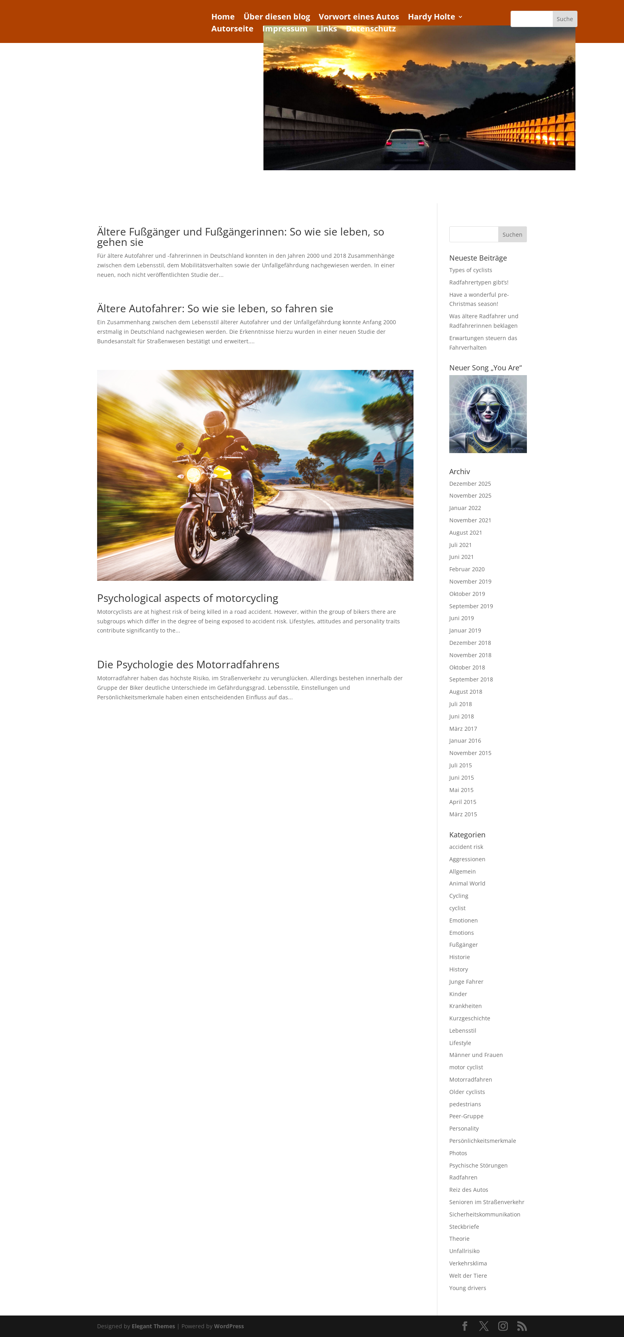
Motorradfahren (470, 1079)
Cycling (458, 895)
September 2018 (471, 679)
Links (326, 30)
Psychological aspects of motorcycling (187, 598)
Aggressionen (467, 859)
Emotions (461, 932)
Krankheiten (465, 1006)
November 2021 (470, 520)
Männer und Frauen (476, 1055)
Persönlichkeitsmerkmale (482, 1140)
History (458, 969)
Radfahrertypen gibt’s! (479, 282)
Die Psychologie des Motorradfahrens (188, 664)
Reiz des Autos (468, 1189)
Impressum (285, 30)
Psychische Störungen (478, 1165)
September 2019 (471, 606)
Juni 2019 (461, 618)
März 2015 (463, 814)
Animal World (467, 883)
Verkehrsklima (468, 1263)
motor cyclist (466, 1067)
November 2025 (470, 495)
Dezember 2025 (470, 483)
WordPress (229, 1326)
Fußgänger (463, 944)
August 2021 (465, 532)
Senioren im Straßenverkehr (487, 1202)
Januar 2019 (465, 630)
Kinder (458, 994)
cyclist (457, 908)
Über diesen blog (277, 18)
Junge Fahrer (466, 981)
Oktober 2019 (467, 593)
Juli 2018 (460, 704)
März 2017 (463, 728)
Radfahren (463, 1177)
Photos (458, 1153)
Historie (459, 957)
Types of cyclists (470, 270)
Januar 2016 (465, 740)
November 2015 (470, 753)
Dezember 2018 (470, 642)
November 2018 (470, 655)
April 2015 (462, 802)
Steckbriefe (464, 1226)
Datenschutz (371, 30)
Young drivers (467, 1288)
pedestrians (465, 1104)
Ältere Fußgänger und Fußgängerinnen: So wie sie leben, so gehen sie (240, 236)
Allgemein (462, 871)
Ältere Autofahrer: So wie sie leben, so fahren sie (215, 308)
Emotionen (463, 920)
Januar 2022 (465, 508)
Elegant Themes (153, 1326)
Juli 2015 (460, 765)
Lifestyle (460, 1043)
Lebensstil (462, 1030)
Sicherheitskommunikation (485, 1214)
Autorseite (232, 30)
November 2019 (470, 581)
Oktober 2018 (467, 667)
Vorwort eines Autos (359, 18)
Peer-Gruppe (466, 1116)
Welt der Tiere (468, 1275)
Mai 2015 (461, 790)
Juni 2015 (461, 777)
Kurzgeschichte (469, 1018)
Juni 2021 (461, 556)
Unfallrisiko (464, 1251)
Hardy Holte (431, 18)
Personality (464, 1128)
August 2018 (465, 691)
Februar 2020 (467, 569)
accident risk (466, 846)
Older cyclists (467, 1092)
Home (223, 18)
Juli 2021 (460, 545)
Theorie (459, 1238)
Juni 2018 (461, 716)
